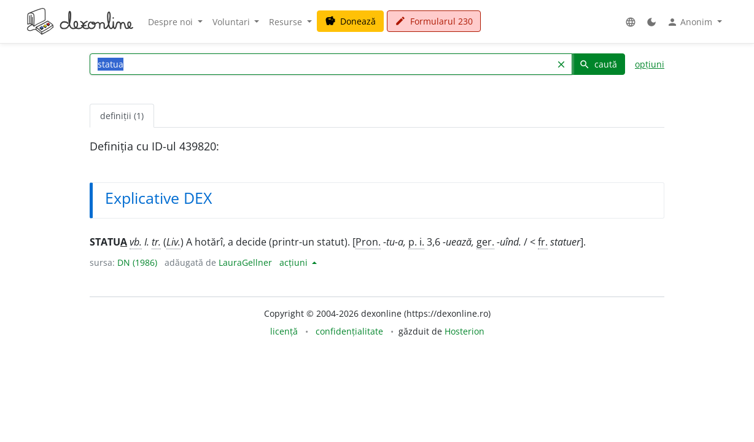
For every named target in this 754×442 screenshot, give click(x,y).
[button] (630, 21)
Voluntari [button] (232, 22)
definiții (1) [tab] (122, 116)
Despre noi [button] (171, 22)
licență (284, 331)
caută (598, 64)
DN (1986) (137, 262)
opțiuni (649, 64)
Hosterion (464, 331)
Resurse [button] (287, 22)
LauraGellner (245, 262)
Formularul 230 (434, 21)
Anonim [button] (691, 22)
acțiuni (294, 262)
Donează (350, 21)
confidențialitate (349, 331)
